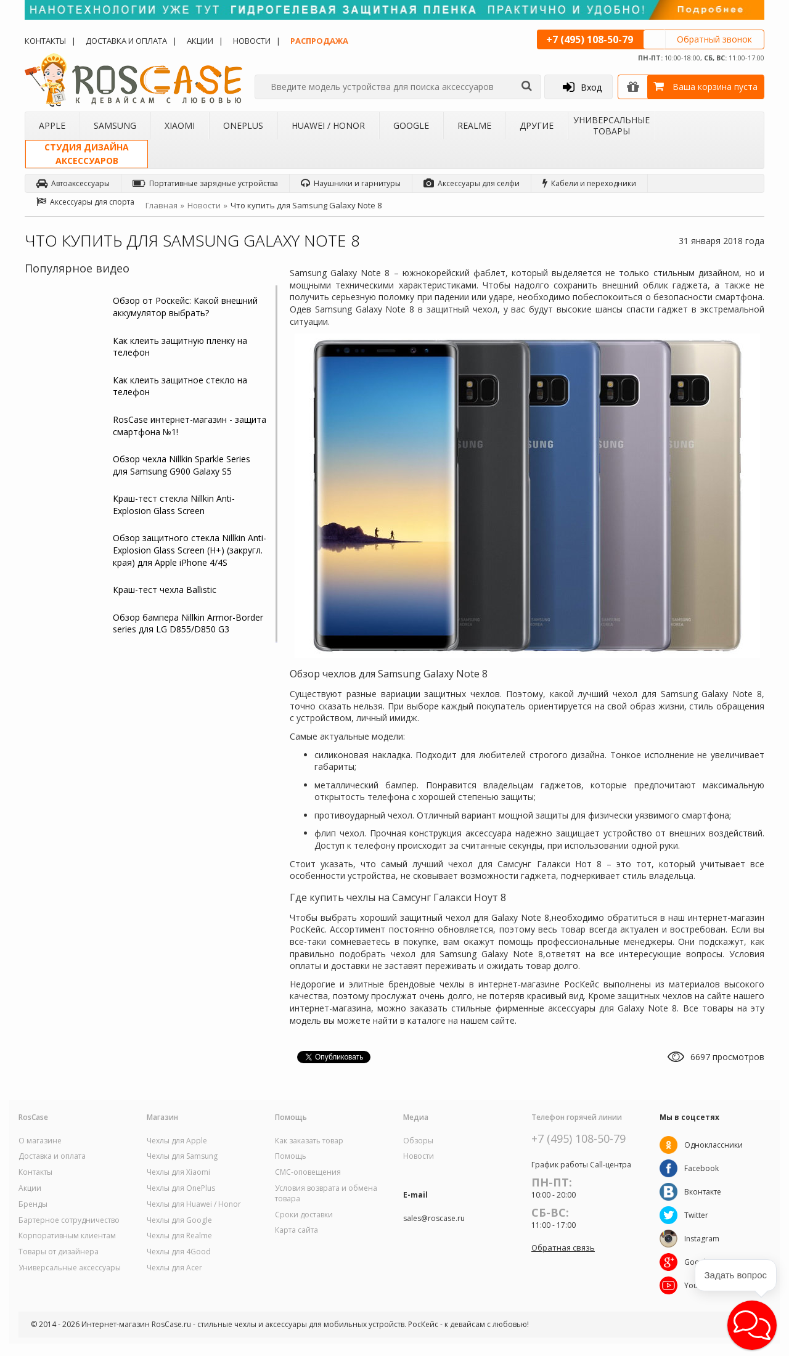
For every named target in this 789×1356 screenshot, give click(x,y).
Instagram (701, 1238)
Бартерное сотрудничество (69, 1220)
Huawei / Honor (328, 125)
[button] (752, 1325)
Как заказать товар (309, 1141)
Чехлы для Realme (179, 1236)
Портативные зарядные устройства (205, 183)
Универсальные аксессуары (69, 1268)
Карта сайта (296, 1230)
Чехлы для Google (179, 1220)
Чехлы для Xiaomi (178, 1172)
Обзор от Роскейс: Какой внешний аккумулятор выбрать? (185, 307)
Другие (537, 125)
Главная (161, 205)
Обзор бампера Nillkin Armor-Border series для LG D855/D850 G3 (188, 623)
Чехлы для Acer (174, 1268)
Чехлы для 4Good (179, 1252)
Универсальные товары (611, 125)
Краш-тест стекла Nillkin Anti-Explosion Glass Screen (174, 504)
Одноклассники (713, 1145)
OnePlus (243, 125)
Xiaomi (180, 125)
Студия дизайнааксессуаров (86, 153)
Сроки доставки (304, 1215)
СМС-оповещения (308, 1172)
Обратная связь (563, 1247)
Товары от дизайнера (58, 1252)
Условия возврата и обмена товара (326, 1193)
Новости (252, 40)
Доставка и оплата (126, 40)
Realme (474, 125)
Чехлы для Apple (177, 1141)
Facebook (701, 1168)
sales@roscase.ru (434, 1218)
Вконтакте (702, 1191)
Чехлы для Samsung (182, 1156)
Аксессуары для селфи (471, 183)
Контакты (45, 40)
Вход (582, 87)
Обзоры (418, 1141)
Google (411, 125)
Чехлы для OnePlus (181, 1188)
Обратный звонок (714, 39)
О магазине (40, 1141)
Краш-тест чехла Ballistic (164, 589)
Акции (200, 40)
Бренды (32, 1204)
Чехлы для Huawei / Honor (194, 1204)
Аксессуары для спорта (85, 202)
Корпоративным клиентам (67, 1236)
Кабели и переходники (589, 183)
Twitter (696, 1215)
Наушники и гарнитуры (351, 183)
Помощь (290, 1156)
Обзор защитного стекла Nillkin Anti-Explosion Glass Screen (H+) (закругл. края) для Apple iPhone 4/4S (189, 550)
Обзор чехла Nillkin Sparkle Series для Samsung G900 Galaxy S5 (181, 465)
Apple (52, 125)
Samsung (115, 125)
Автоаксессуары (73, 183)
